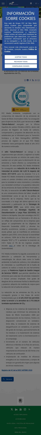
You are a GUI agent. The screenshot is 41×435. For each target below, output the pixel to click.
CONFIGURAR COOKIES (20, 66)
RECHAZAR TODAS (20, 62)
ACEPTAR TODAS (21, 57)
